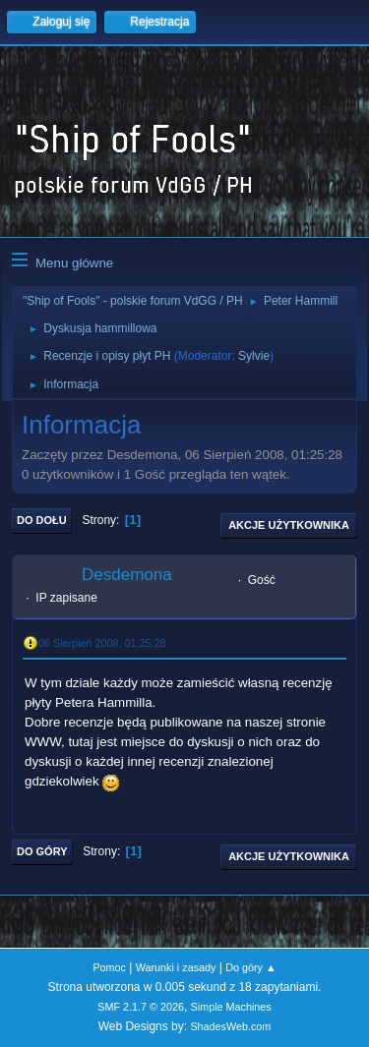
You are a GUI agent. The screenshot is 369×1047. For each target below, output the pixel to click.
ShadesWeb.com (230, 1026)
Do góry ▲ (250, 967)
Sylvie (254, 356)
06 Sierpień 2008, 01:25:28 (101, 643)
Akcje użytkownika (288, 525)
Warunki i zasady (176, 967)
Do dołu (42, 520)
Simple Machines (231, 1007)
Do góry (42, 851)
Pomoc (109, 967)
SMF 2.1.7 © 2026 (140, 1007)
